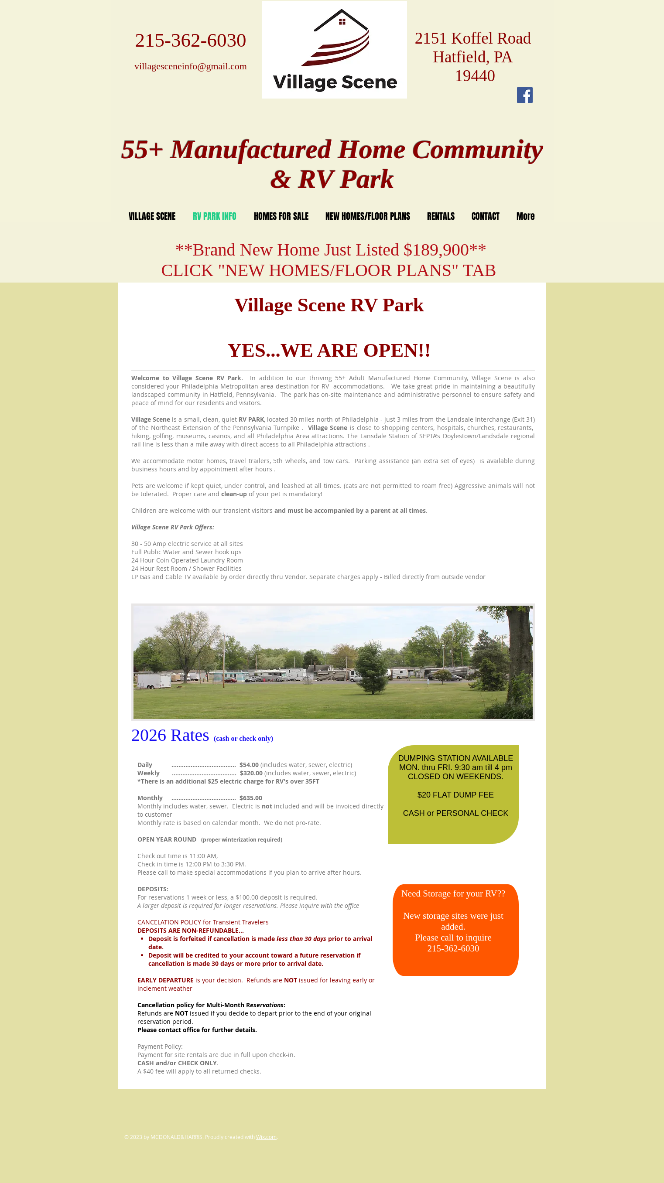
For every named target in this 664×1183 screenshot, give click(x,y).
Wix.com (266, 1136)
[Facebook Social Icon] (525, 95)
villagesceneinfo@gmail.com (190, 66)
